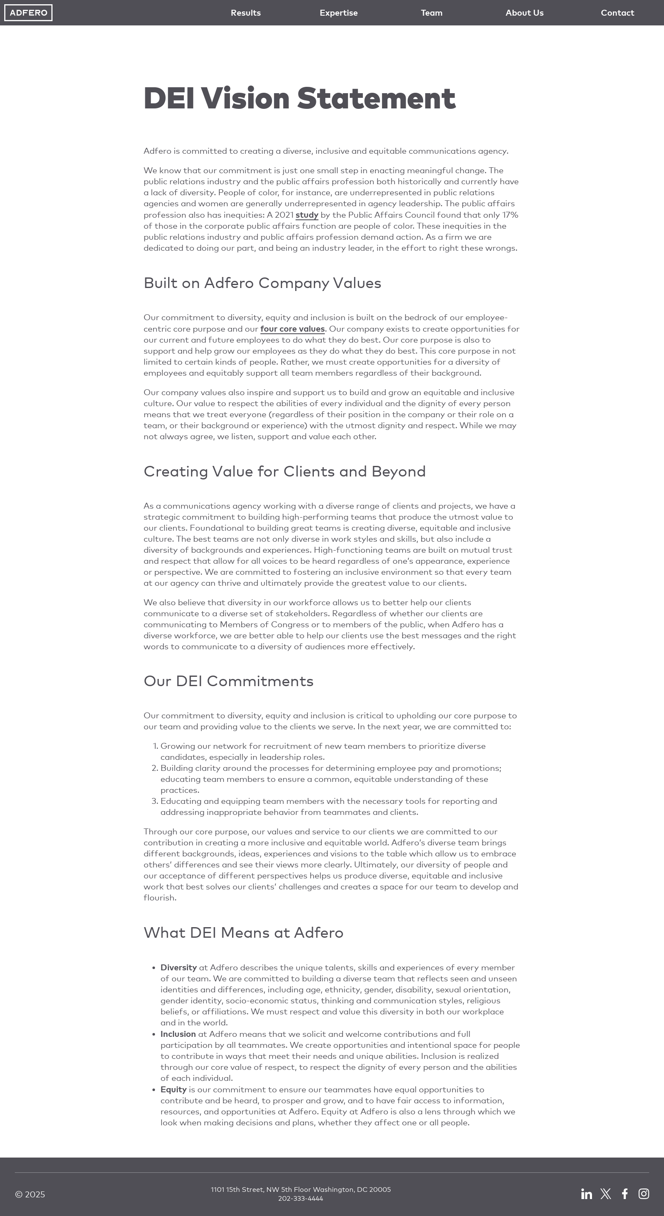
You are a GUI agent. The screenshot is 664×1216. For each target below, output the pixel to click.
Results (246, 12)
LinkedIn (586, 1193)
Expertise (339, 12)
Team (432, 12)
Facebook (625, 1193)
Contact (617, 12)
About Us (525, 12)
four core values (292, 328)
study (307, 214)
